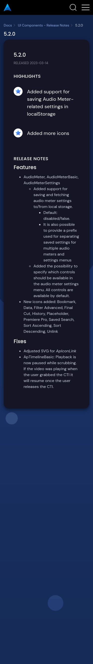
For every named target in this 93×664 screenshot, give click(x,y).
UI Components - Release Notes (43, 25)
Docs (8, 25)
